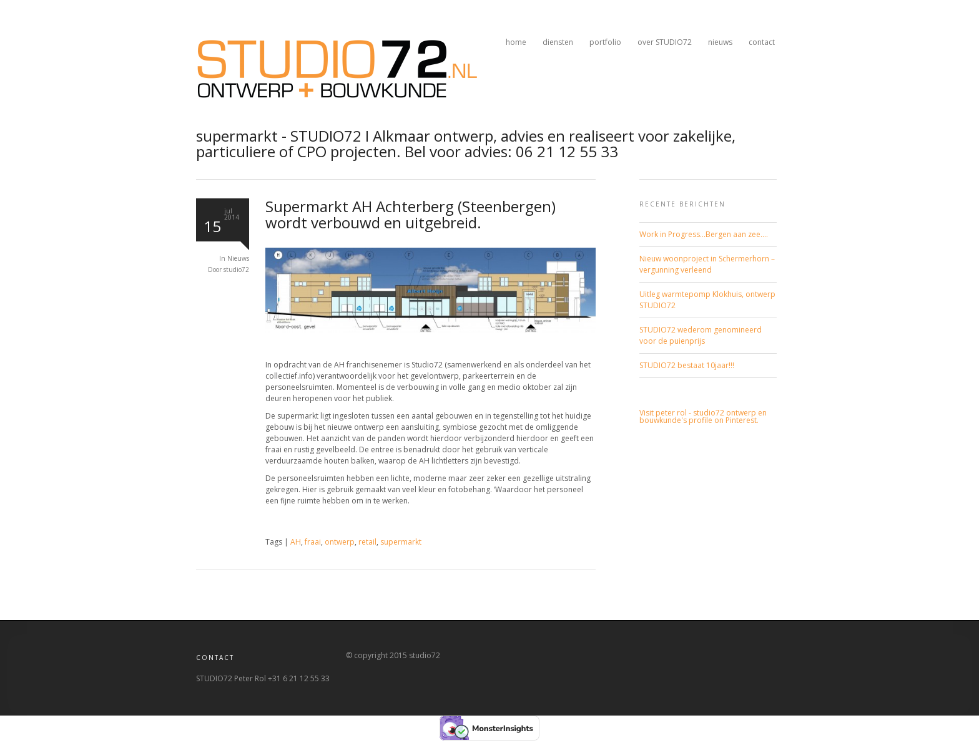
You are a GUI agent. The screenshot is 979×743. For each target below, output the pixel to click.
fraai (313, 542)
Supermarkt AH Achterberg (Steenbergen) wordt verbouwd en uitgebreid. (410, 214)
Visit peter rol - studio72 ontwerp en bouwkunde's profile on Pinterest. (703, 416)
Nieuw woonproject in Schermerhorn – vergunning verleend (707, 264)
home (516, 42)
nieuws (720, 42)
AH (295, 542)
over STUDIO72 (664, 42)
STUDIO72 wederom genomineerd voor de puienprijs (700, 335)
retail (367, 542)
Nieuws (238, 258)
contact (762, 42)
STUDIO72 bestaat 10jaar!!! (686, 365)
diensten (558, 42)
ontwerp (340, 542)
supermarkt (400, 542)
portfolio (605, 42)
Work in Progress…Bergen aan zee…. (703, 234)
